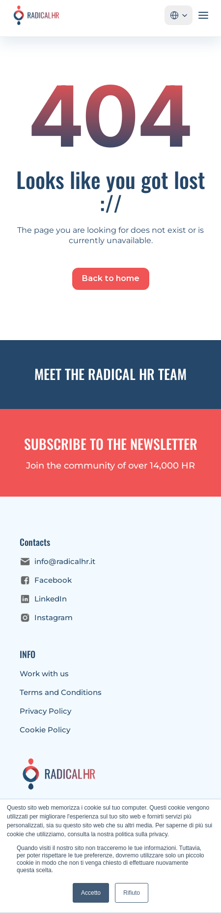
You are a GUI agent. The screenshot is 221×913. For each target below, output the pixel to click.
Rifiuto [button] (131, 892)
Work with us (44, 673)
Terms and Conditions (61, 692)
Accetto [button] (91, 892)
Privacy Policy (45, 711)
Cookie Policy (45, 729)
